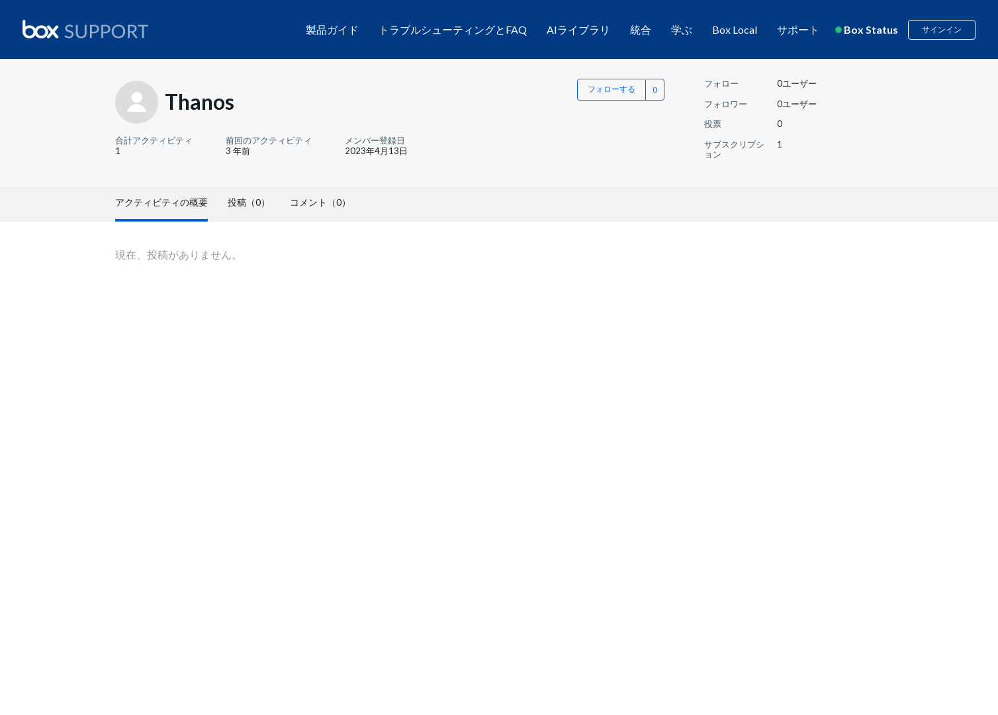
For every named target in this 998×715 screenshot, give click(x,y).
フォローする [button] (611, 89)
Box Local (734, 29)
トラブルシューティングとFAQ (453, 29)
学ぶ (681, 29)
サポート (798, 29)
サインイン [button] (942, 29)
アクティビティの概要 (161, 202)
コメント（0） (320, 202)
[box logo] (85, 29)
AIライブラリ (578, 29)
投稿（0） (249, 202)
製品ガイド (332, 29)
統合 (640, 29)
